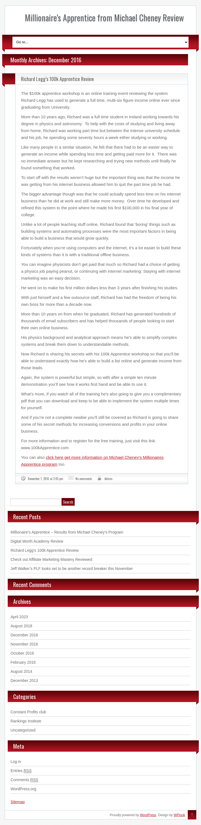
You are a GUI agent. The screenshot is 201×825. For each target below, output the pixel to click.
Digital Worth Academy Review (36, 541)
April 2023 (19, 617)
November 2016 (24, 644)
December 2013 (24, 680)
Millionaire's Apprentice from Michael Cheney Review (104, 17)
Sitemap (17, 802)
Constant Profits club (28, 712)
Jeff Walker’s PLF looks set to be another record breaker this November (71, 568)
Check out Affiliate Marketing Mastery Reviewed (51, 559)
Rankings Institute (25, 721)
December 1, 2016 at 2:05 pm (45, 478)
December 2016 (24, 635)
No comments (84, 478)
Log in (15, 761)
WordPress (148, 815)
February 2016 (23, 662)
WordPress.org (23, 789)
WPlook (179, 815)
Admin (108, 478)
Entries (20, 770)
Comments (24, 780)
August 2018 (21, 626)
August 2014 (21, 671)
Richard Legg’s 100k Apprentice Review (57, 78)
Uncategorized (22, 730)
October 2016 (22, 653)
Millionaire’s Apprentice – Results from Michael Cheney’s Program (66, 532)
